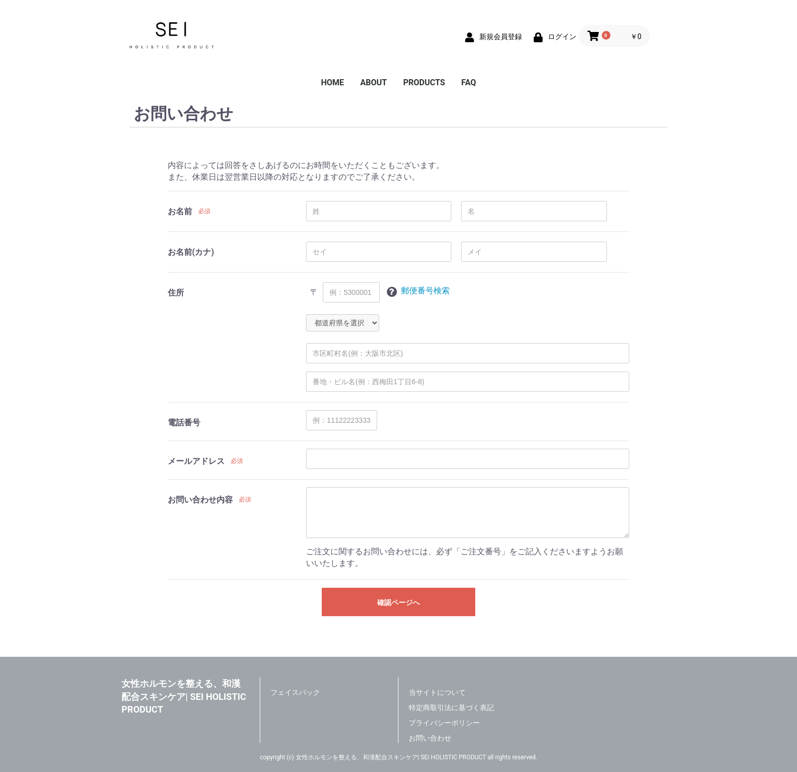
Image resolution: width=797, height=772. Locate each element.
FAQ (469, 82)
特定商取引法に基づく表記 (451, 707)
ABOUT (373, 82)
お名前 (180, 211)
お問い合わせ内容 (200, 500)
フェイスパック (295, 692)
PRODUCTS (424, 82)
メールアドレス (196, 461)
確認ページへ (398, 602)
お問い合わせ (430, 738)
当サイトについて (437, 692)
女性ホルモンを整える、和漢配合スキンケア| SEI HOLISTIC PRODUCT (183, 696)
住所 (176, 292)
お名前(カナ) (191, 252)
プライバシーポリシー (444, 723)
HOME (332, 82)
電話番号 (184, 422)
